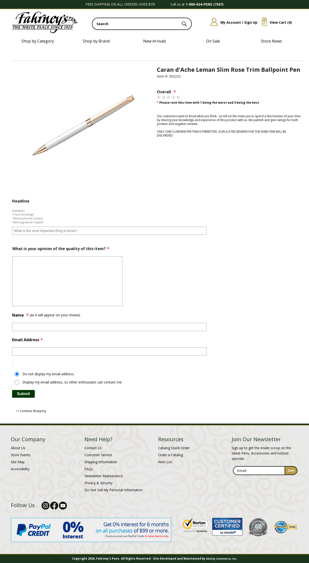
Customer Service (98, 455)
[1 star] (159, 97)
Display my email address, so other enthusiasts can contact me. (72, 382)
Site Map (18, 462)
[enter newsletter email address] (265, 470)
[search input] (142, 24)
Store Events (21, 455)
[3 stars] (168, 97)
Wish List (165, 462)
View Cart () (275, 22)
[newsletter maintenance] (265, 477)
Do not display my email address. (48, 374)
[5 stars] (178, 97)
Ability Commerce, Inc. (221, 558)
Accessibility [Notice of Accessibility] (20, 469)
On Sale (213, 41)
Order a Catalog (170, 455)
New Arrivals (154, 41)
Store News (271, 41)
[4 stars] (173, 97)
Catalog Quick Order (174, 448)
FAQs (88, 469)
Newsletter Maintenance (103, 476)
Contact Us (93, 448)
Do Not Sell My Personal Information (113, 490)
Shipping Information (100, 462)
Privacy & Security (98, 483)
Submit (23, 394)
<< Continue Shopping (31, 411)
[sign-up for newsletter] (291, 470)
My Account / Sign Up (232, 22)
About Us (18, 448)
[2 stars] (164, 97)
